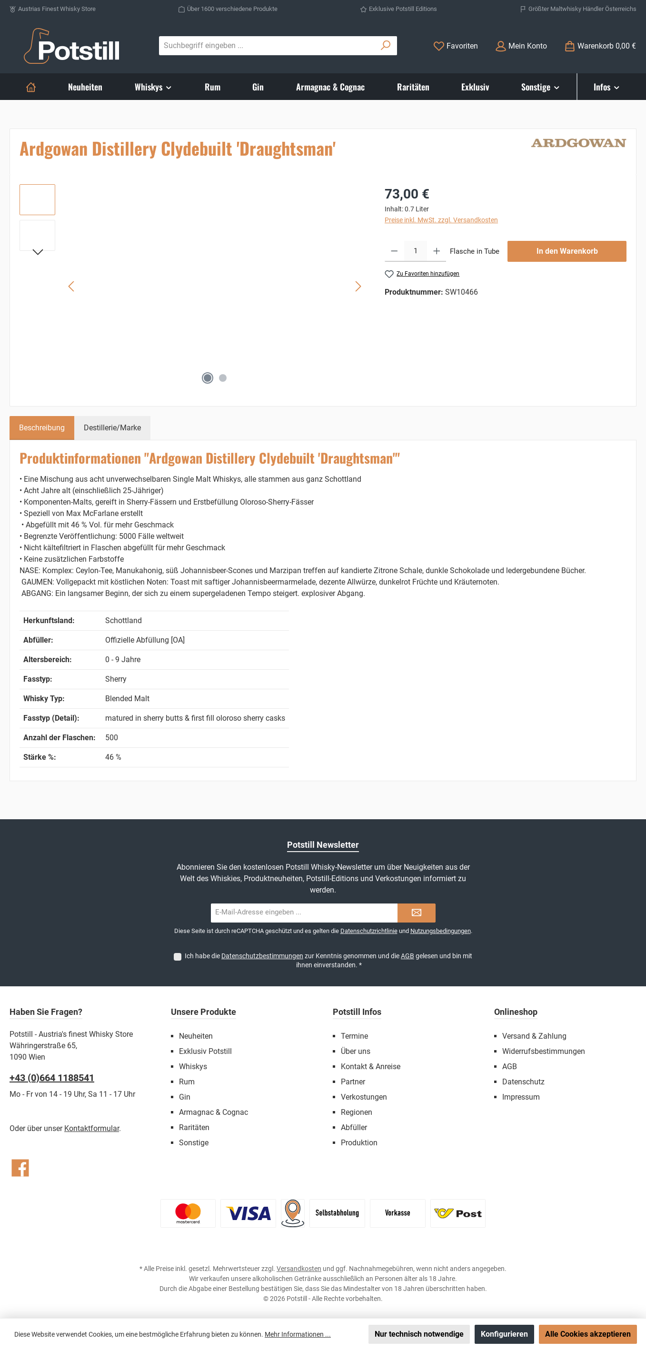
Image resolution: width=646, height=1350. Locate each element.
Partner (353, 1081)
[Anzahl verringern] (394, 251)
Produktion (359, 1142)
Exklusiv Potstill (205, 1051)
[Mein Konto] (521, 46)
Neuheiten (196, 1036)
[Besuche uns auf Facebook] (20, 1168)
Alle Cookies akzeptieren (588, 1334)
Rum (187, 1081)
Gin (184, 1097)
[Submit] (417, 913)
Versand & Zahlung (534, 1036)
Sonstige (194, 1142)
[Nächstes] (358, 286)
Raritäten (194, 1127)
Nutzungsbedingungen (440, 930)
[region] (192, 286)
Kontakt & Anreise (370, 1066)
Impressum (521, 1097)
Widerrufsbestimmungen (543, 1051)
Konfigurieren (504, 1334)
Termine (354, 1036)
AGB (407, 956)
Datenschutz (523, 1081)
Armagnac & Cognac (213, 1112)
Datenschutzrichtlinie (369, 930)
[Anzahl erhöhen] (437, 251)
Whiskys (193, 1066)
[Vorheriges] (72, 286)
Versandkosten (299, 1268)
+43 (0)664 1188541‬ (52, 1077)
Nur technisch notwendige (419, 1334)
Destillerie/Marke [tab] (112, 427)
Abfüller (354, 1127)
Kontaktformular (91, 1128)
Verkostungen (364, 1097)
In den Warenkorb (567, 251)
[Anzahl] (415, 251)
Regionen (356, 1112)
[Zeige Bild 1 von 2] (207, 378)
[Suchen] (386, 45)
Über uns (355, 1051)
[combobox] (267, 45)
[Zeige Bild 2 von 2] (223, 378)
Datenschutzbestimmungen (262, 956)
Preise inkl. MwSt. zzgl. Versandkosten (441, 220)
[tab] (42, 428)
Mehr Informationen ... (298, 1334)
